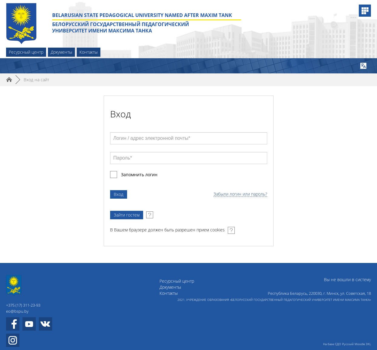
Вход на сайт (36, 79)
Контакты (88, 52)
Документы (61, 52)
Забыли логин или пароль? (240, 194)
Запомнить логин (139, 174)
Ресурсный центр (26, 52)
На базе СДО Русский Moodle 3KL (347, 344)
